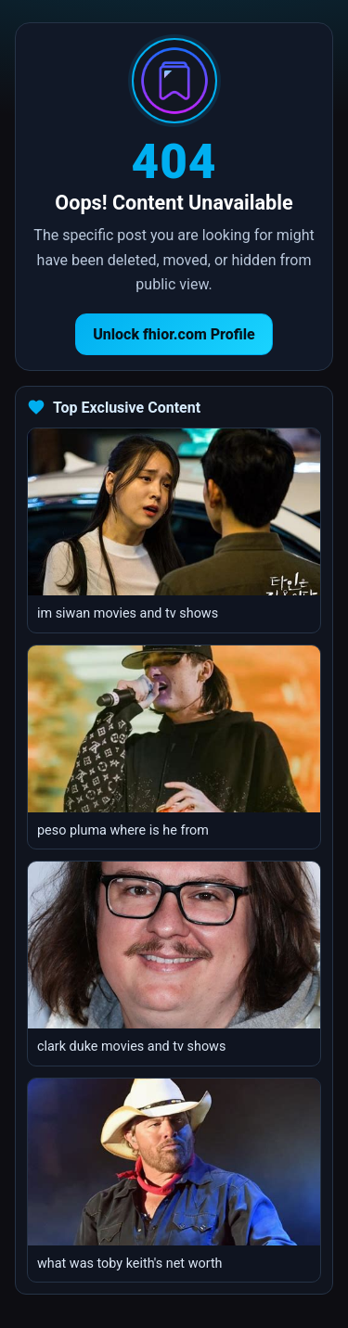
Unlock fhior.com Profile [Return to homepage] (174, 334)
